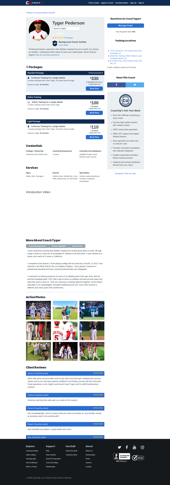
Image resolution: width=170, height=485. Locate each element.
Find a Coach (94, 3)
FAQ (47, 451)
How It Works (51, 455)
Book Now (94, 89)
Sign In (141, 3)
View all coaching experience (47, 55)
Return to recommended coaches (40, 13)
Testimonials (50, 467)
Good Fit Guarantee (53, 459)
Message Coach (126, 26)
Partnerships (90, 455)
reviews (68, 38)
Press (88, 459)
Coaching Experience (37, 246)
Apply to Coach (107, 3)
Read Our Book (71, 451)
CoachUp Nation (121, 3)
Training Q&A (31, 459)
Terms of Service (64, 478)
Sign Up (133, 3)
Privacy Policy (51, 478)
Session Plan (77, 246)
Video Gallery (31, 455)
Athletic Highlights (59, 246)
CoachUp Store (71, 455)
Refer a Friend (31, 467)
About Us (89, 451)
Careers (89, 463)
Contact (88, 467)
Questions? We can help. (125, 174)
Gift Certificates (31, 463)
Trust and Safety (52, 463)
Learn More (63, 45)
